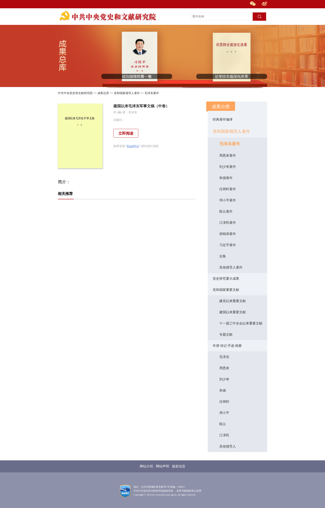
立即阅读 (125, 133)
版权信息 (178, 466)
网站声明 (162, 466)
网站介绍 (146, 466)
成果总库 (103, 93)
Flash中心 (133, 146)
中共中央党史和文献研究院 (75, 93)
